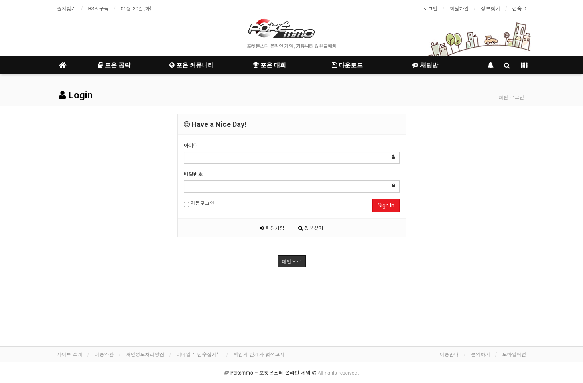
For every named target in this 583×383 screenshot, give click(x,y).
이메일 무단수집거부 (199, 354)
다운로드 (347, 65)
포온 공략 (114, 65)
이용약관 (104, 354)
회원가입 (459, 8)
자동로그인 (199, 203)
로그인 (430, 8)
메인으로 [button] (291, 261)
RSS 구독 (98, 8)
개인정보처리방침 (145, 354)
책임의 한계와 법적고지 (259, 354)
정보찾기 (490, 8)
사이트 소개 (70, 354)
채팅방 (425, 65)
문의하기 (480, 354)
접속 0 (519, 8)
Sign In (386, 205)
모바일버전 (514, 354)
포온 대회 (269, 65)
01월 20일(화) (136, 8)
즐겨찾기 (66, 8)
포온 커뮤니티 (191, 65)
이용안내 (449, 354)
